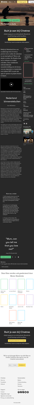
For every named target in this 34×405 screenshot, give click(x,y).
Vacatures (20, 386)
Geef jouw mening (28, 83)
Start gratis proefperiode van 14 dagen (17, 39)
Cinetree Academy (22, 382)
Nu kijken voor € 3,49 (6, 20)
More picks (26, 61)
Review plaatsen (5, 266)
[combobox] (14, 2)
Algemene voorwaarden (6, 396)
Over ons (3, 380)
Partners (20, 384)
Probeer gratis (22, 2)
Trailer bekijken (16, 20)
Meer (11, 2)
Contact (2, 392)
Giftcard (3, 384)
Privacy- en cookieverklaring (7, 398)
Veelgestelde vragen (5, 394)
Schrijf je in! (22, 365)
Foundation (3, 382)
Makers (19, 380)
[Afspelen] (11, 84)
